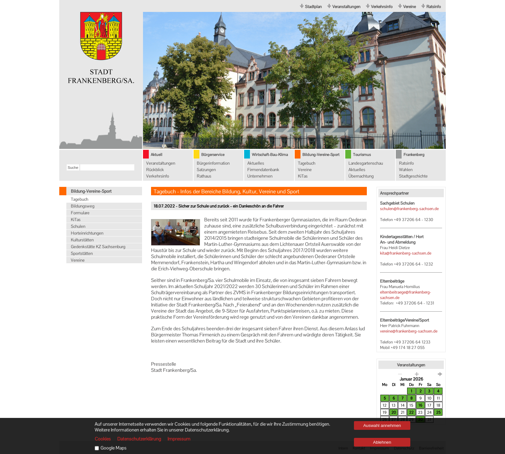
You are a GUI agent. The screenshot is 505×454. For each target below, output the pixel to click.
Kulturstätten (82, 240)
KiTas (303, 176)
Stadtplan (313, 6)
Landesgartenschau (365, 163)
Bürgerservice (212, 154)
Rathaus (204, 176)
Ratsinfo (433, 6)
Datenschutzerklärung (139, 439)
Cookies (103, 439)
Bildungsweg (82, 206)
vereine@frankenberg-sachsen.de (408, 331)
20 (393, 412)
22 (411, 412)
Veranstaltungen (346, 6)
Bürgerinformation (213, 163)
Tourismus (362, 154)
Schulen (78, 226)
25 (438, 412)
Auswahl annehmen (382, 425)
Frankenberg (414, 154)
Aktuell (156, 154)
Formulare (80, 213)
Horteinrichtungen (87, 233)
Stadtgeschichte (413, 176)
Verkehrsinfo (382, 6)
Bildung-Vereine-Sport (320, 154)
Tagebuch (306, 163)
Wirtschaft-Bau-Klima (270, 154)
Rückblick (155, 169)
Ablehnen (382, 442)
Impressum (178, 439)
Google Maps (113, 448)
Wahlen (406, 169)
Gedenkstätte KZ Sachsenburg (98, 246)
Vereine (409, 6)
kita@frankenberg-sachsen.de (405, 253)
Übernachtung (361, 176)
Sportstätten (82, 253)
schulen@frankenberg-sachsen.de (409, 208)
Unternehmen (259, 176)
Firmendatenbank (263, 169)
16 (420, 405)
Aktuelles (255, 163)
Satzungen (206, 169)
